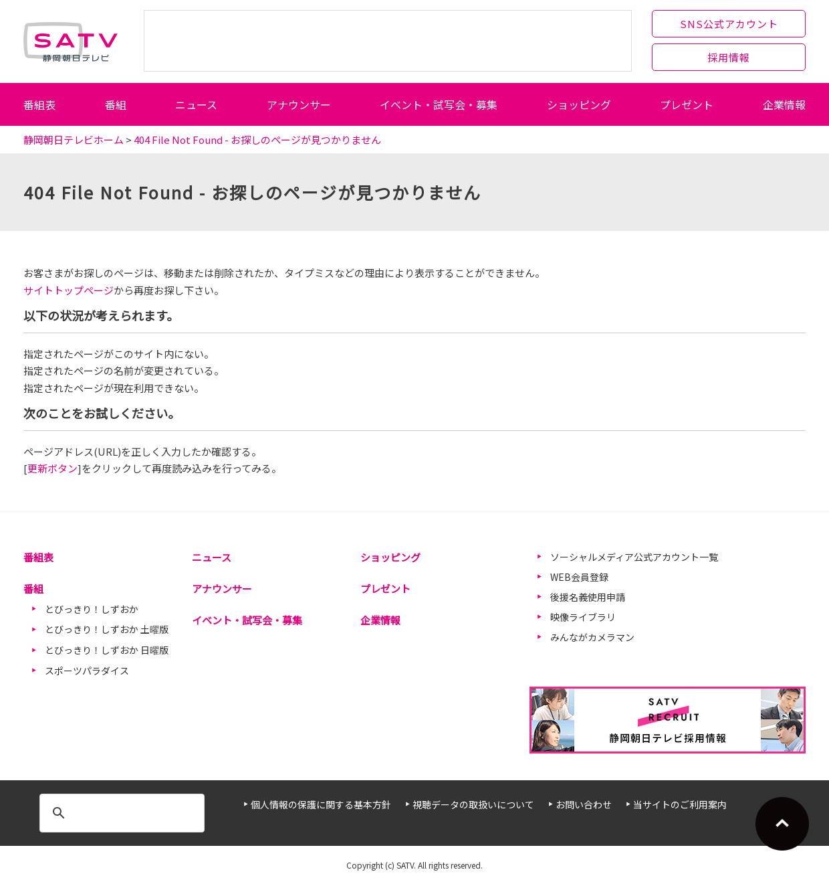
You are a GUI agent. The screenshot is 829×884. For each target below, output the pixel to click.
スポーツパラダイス (87, 670)
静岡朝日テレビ (70, 41)
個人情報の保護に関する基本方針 (321, 804)
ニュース (196, 104)
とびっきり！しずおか (91, 609)
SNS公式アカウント (729, 24)
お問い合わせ (584, 804)
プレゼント (686, 104)
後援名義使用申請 (587, 597)
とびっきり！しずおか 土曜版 (106, 629)
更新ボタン (52, 468)
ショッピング (579, 104)
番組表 (39, 104)
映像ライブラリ (583, 617)
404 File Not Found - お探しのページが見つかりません (257, 139)
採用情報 (728, 57)
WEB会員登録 (579, 577)
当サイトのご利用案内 (680, 804)
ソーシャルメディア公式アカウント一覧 (634, 556)
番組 (115, 104)
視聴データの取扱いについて (473, 804)
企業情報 (784, 104)
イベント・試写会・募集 (438, 104)
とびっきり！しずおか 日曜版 (106, 649)
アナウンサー (299, 104)
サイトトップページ (68, 290)
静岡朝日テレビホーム (73, 139)
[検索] (120, 813)
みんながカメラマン (592, 637)
